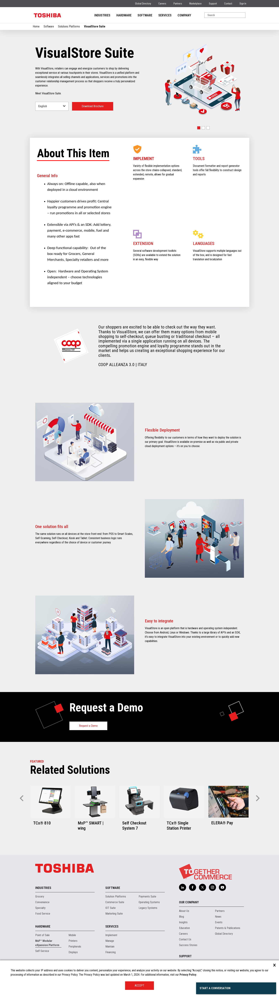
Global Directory (143, 3)
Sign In (242, 3)
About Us (184, 911)
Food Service (42, 913)
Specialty (40, 908)
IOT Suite (110, 908)
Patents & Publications (227, 928)
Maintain (109, 946)
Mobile (72, 935)
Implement (111, 935)
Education (184, 928)
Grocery (39, 896)
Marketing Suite (114, 913)
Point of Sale (42, 935)
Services (112, 926)
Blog (181, 916)
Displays (73, 952)
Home (36, 26)
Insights (183, 922)
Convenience (42, 902)
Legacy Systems (148, 908)
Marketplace (195, 3)
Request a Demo (88, 725)
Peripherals (75, 946)
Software (49, 26)
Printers (73, 941)
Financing (110, 952)
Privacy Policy (188, 974)
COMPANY (184, 15)
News (218, 916)
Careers (162, 3)
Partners (177, 3)
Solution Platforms (115, 896)
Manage (109, 941)
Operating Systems (149, 902)
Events (218, 922)
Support (213, 3)
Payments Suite (147, 896)
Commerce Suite (114, 902)
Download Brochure (93, 106)
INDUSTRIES (102, 15)
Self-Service (42, 951)
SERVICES (165, 15)
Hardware (42, 926)
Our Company (189, 902)
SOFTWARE (145, 15)
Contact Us (185, 939)
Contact (228, 3)
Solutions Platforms (69, 26)
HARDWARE (123, 15)
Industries (43, 888)
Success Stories (188, 945)
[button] (198, 127)
